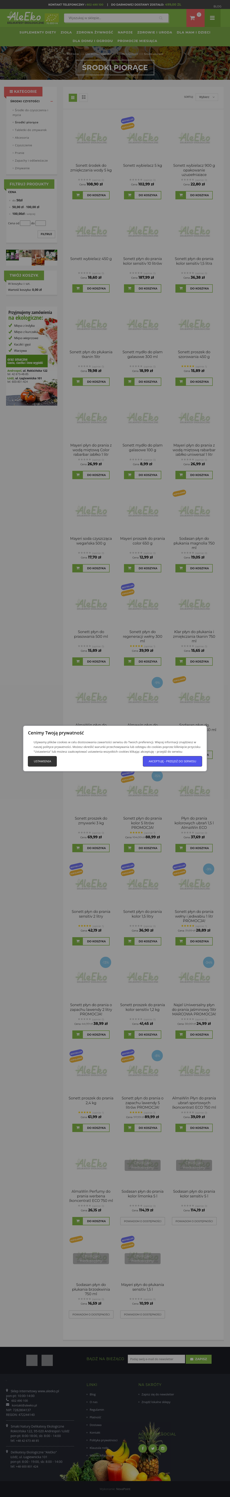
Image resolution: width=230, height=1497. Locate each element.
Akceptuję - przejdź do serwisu (172, 761)
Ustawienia (42, 761)
